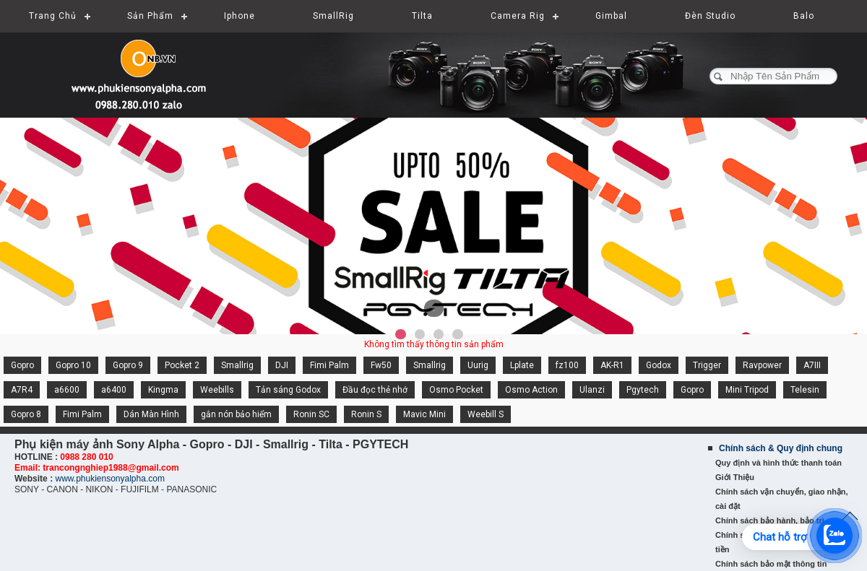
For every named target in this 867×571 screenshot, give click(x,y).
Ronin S (366, 414)
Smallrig (237, 365)
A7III (812, 365)
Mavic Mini (424, 414)
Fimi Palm (329, 365)
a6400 (113, 390)
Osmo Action (531, 390)
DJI (281, 365)
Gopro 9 (128, 365)
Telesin (804, 390)
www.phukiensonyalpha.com (109, 479)
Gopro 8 (26, 414)
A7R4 (22, 390)
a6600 (66, 390)
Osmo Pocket (456, 390)
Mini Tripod (747, 390)
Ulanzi (592, 390)
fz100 (567, 365)
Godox (658, 365)
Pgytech (642, 390)
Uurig (477, 365)
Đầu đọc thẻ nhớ (374, 390)
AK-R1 (612, 365)
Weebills (217, 390)
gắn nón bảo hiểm (236, 414)
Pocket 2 (182, 365)
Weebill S (485, 414)
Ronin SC (311, 414)
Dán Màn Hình (151, 414)
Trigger (707, 365)
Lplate (522, 365)
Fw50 (381, 365)
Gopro (22, 365)
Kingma (163, 390)
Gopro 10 (73, 365)
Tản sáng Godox (288, 390)
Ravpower (762, 365)
